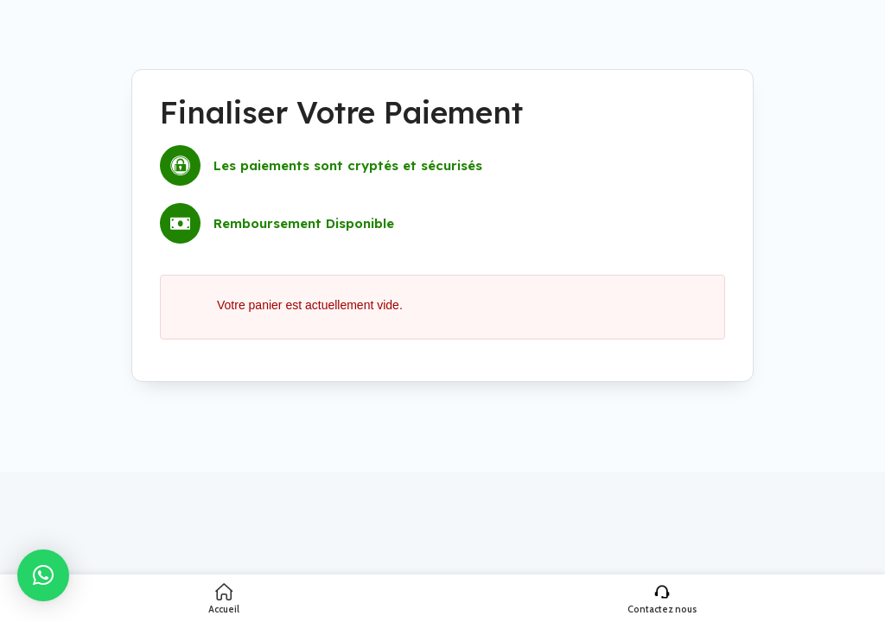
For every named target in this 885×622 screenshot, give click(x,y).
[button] (43, 575)
